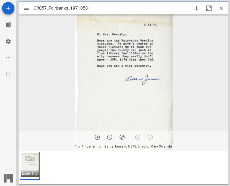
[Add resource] (8, 8)
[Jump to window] (8, 25)
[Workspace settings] (8, 41)
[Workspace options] (8, 58)
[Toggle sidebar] (26, 8)
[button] (30, 166)
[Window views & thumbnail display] (196, 8)
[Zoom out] (110, 137)
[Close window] (221, 8)
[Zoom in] (97, 137)
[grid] (123, 167)
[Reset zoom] (122, 137)
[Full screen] (8, 74)
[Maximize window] (209, 8)
